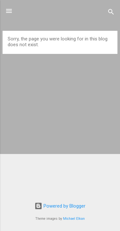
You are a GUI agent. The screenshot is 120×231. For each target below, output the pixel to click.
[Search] (111, 13)
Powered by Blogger (60, 206)
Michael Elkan (74, 219)
